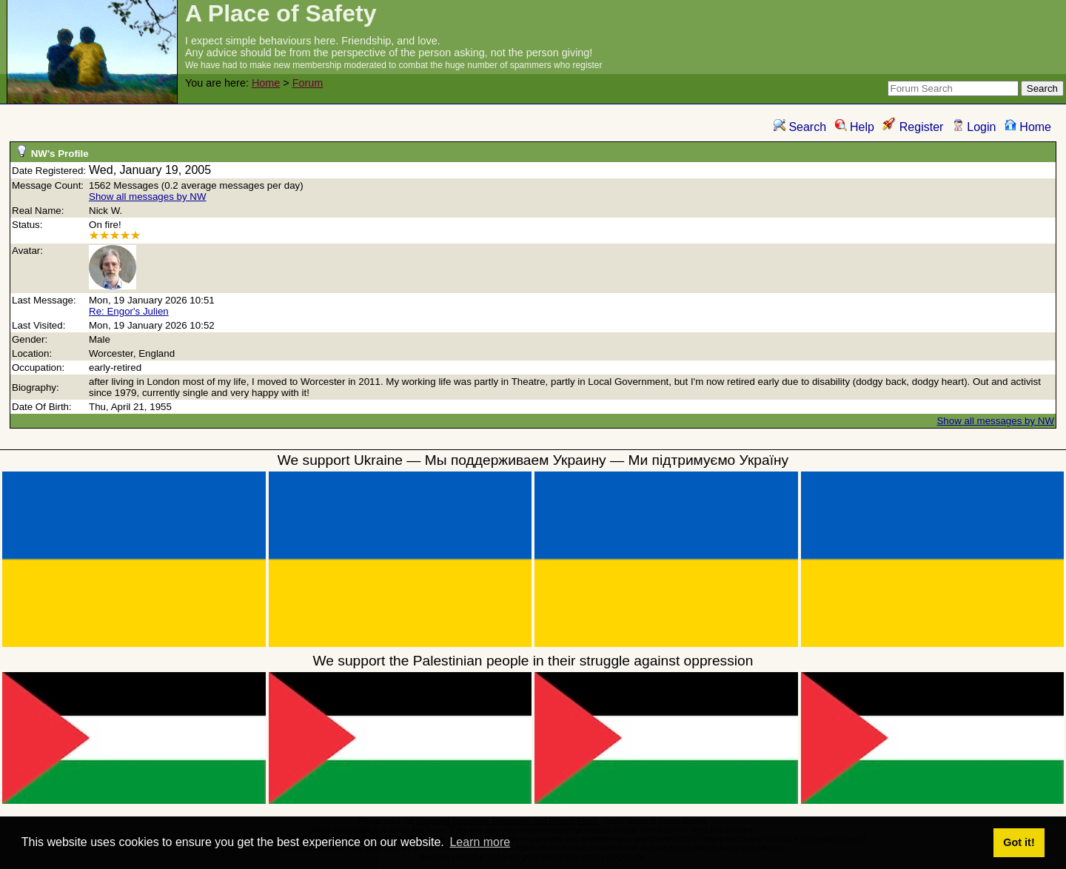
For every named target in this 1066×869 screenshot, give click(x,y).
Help (854, 127)
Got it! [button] (1018, 842)
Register (912, 127)
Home (266, 83)
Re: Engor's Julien (129, 311)
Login (974, 127)
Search (800, 127)
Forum (308, 83)
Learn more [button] (479, 842)
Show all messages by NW (148, 196)
